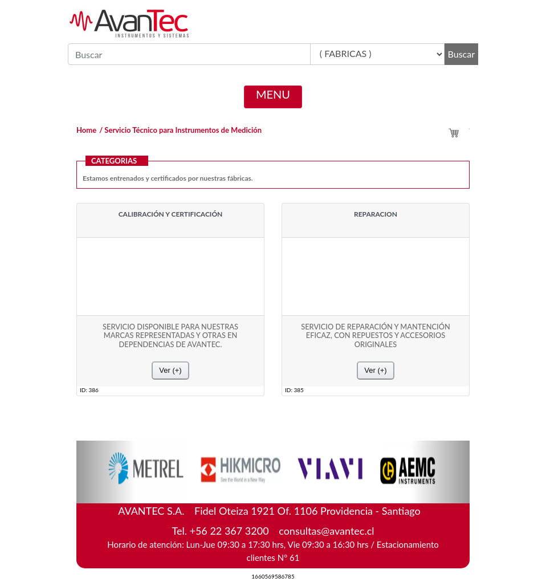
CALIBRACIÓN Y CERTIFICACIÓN (171, 214)
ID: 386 (89, 389)
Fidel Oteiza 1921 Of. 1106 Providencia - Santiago (307, 510)
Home (86, 130)
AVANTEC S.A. (273, 508)
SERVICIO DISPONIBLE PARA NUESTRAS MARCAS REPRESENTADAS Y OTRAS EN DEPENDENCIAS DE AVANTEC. (170, 336)
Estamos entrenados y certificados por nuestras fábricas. (168, 178)
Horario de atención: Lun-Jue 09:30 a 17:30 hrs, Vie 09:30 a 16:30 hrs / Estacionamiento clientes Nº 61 (273, 551)
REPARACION (375, 214)
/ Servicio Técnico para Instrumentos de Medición (180, 130)
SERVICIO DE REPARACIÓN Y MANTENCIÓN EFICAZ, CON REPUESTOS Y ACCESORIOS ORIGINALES (375, 336)
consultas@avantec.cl (326, 530)
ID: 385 (294, 389)
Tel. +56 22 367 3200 (220, 530)
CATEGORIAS (114, 160)
